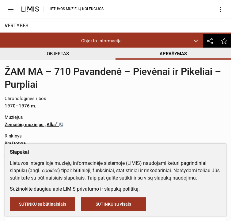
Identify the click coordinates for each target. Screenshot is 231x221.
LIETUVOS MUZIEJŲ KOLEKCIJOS (76, 9)
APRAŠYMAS (173, 53)
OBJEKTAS (58, 53)
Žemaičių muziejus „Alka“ (34, 124)
